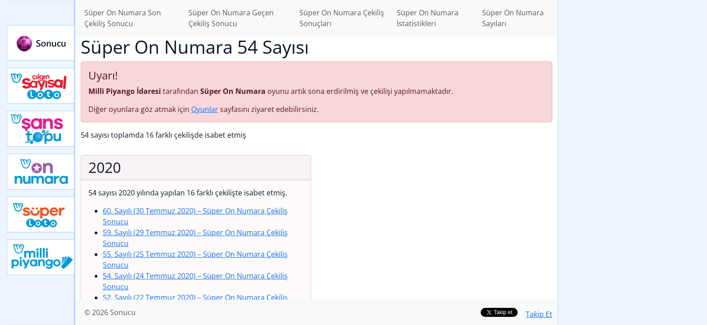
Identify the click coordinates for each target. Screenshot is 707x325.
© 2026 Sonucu (110, 312)
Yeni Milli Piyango (41, 257)
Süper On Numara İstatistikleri (428, 18)
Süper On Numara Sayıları (513, 18)
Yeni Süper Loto (41, 214)
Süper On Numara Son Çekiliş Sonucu (122, 18)
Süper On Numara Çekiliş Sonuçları (341, 18)
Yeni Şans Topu (41, 129)
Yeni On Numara (41, 171)
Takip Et (539, 314)
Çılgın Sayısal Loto (41, 86)
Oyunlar (204, 109)
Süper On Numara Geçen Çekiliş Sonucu (231, 18)
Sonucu (41, 43)
